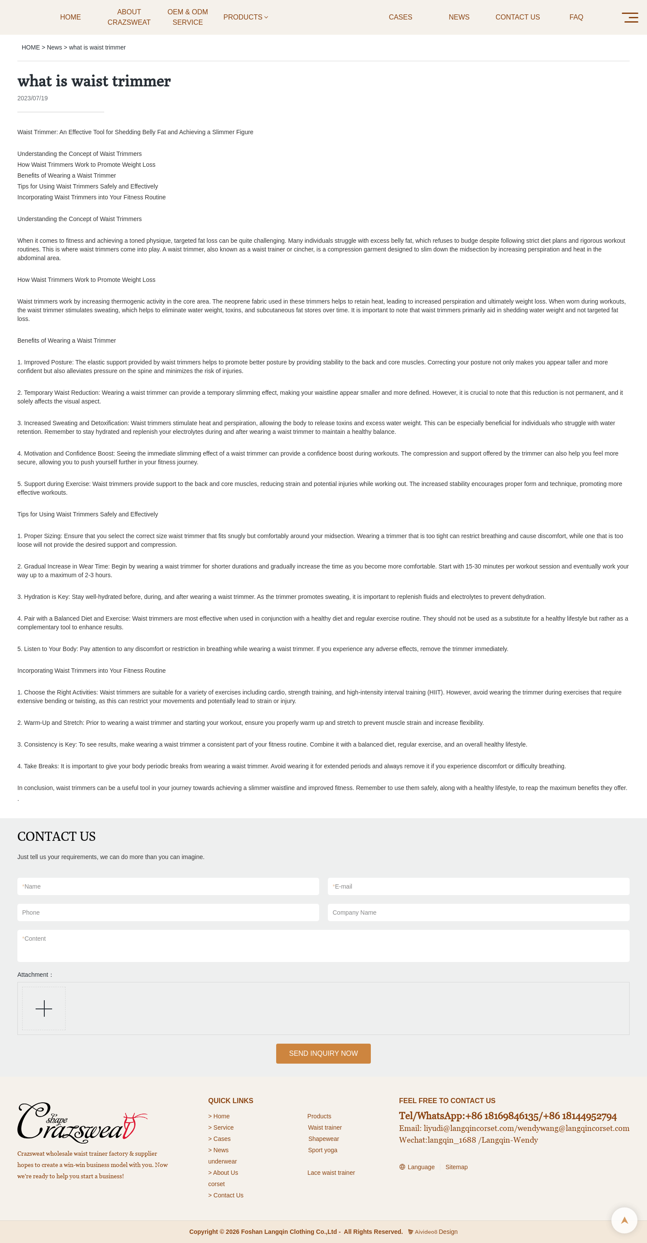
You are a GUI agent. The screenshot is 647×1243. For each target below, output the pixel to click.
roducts (321, 1116)
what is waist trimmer (97, 47)
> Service (221, 1127)
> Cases (219, 1138)
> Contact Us (226, 1195)
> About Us (223, 1172)
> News (218, 1150)
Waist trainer (325, 1127)
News (54, 47)
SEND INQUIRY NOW (323, 1053)
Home (222, 1116)
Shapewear (323, 1138)
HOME (31, 47)
